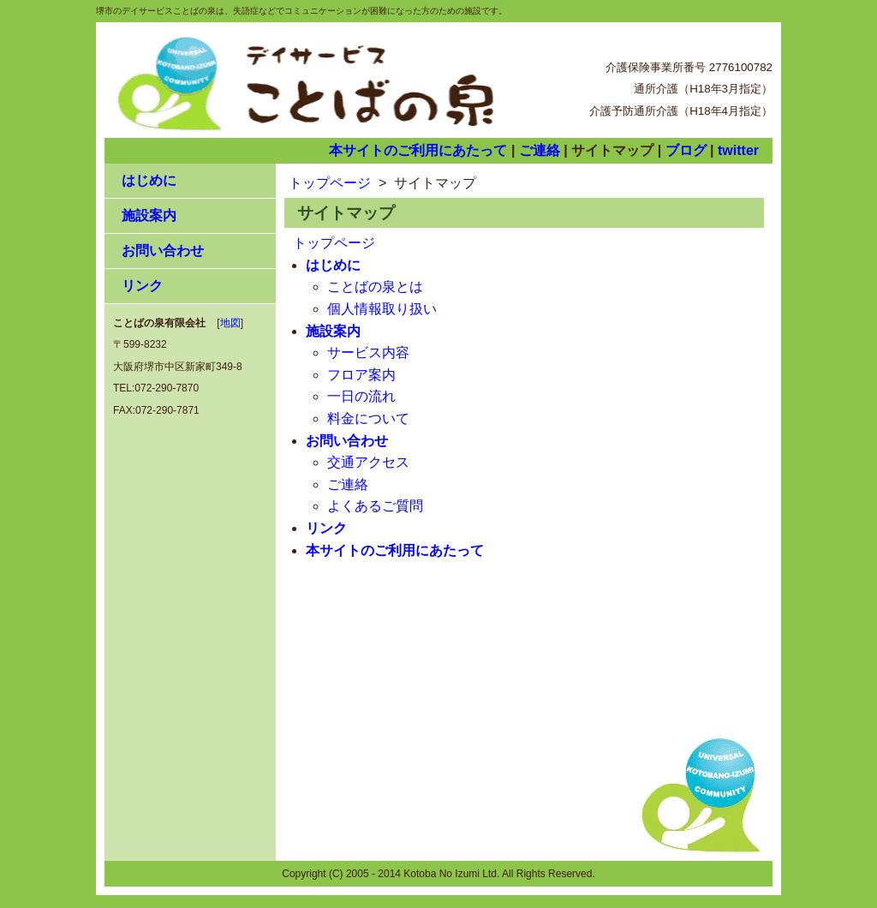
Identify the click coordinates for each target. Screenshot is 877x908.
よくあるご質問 (375, 506)
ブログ (686, 150)
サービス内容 (368, 352)
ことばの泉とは (375, 286)
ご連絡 (539, 150)
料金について (368, 418)
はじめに (149, 180)
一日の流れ (361, 396)
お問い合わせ (163, 250)
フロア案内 (361, 374)
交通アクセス (368, 462)
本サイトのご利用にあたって (418, 150)
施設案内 (149, 215)
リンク (142, 285)
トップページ (330, 183)
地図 (230, 323)
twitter (738, 150)
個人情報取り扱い (382, 309)
